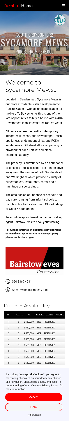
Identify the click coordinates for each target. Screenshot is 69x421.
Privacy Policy (50, 385)
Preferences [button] (34, 414)
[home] (19, 5)
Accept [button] (33, 397)
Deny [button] (33, 407)
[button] (63, 5)
